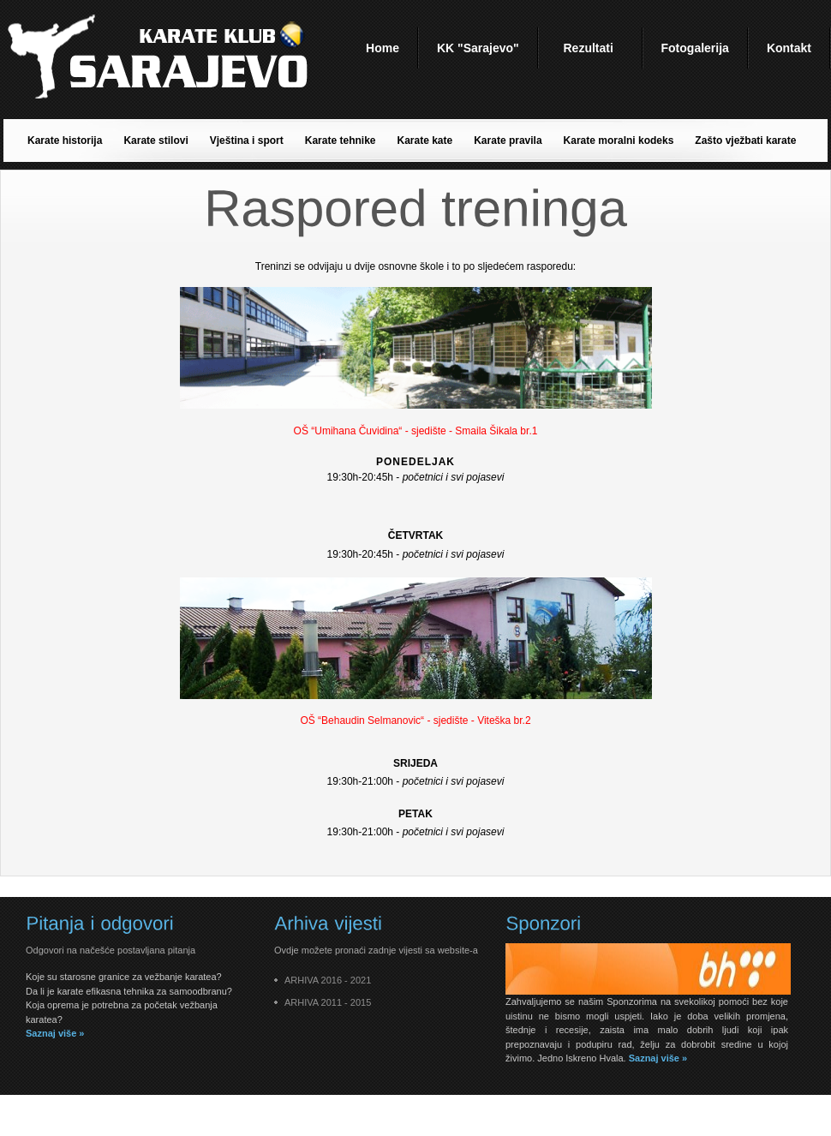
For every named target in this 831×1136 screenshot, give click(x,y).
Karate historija (64, 140)
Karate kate (424, 140)
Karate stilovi (155, 140)
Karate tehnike (340, 140)
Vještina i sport (247, 140)
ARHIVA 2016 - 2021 (327, 980)
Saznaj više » (55, 1033)
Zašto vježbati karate (745, 140)
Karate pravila (507, 140)
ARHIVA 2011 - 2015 (327, 1002)
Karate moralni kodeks (619, 140)
